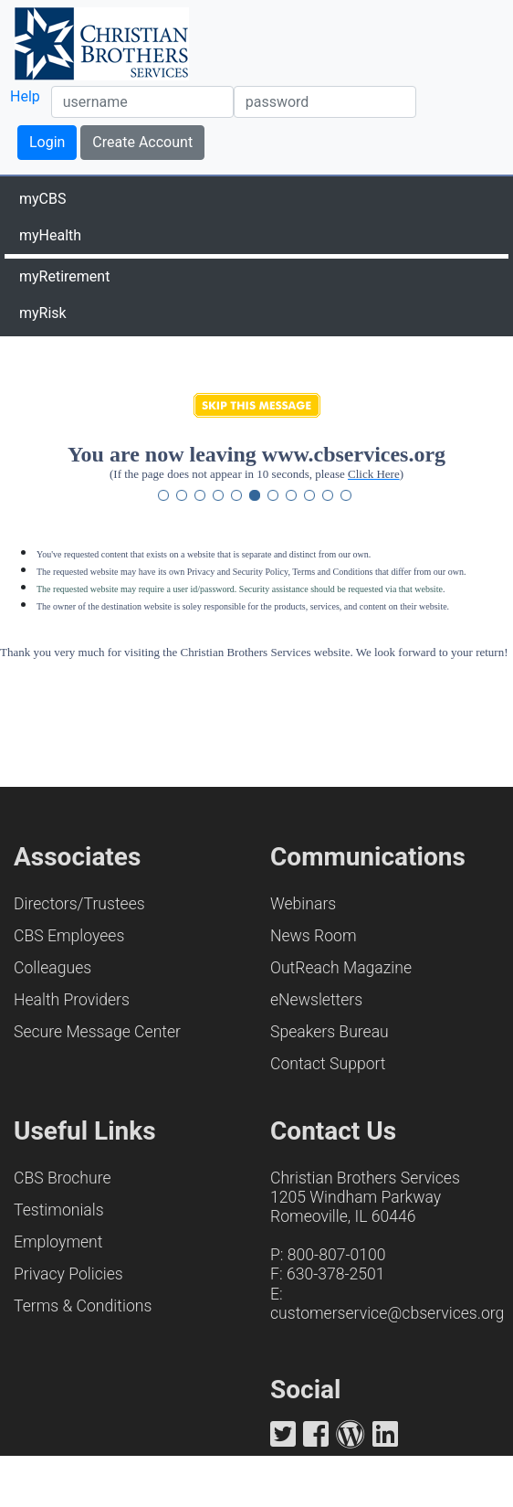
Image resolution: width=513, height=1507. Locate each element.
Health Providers (72, 1000)
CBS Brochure (62, 1178)
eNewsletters (316, 1000)
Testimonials (59, 1210)
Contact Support (328, 1064)
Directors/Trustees (79, 904)
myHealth (50, 235)
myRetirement (64, 276)
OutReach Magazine (341, 968)
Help (25, 96)
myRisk (43, 313)
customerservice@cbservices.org (387, 1313)
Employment (58, 1242)
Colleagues (52, 968)
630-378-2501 (336, 1274)
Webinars (303, 904)
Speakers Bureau (329, 1032)
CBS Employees (69, 936)
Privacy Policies (68, 1274)
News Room (313, 936)
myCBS (42, 198)
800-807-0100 (337, 1255)
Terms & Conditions (83, 1306)
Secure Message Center (97, 1032)
